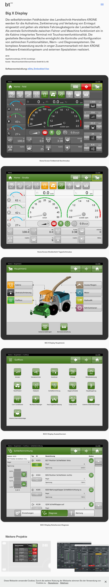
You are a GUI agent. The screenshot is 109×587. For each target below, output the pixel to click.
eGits (30, 68)
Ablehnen (64, 583)
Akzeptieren (53, 583)
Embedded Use (41, 68)
